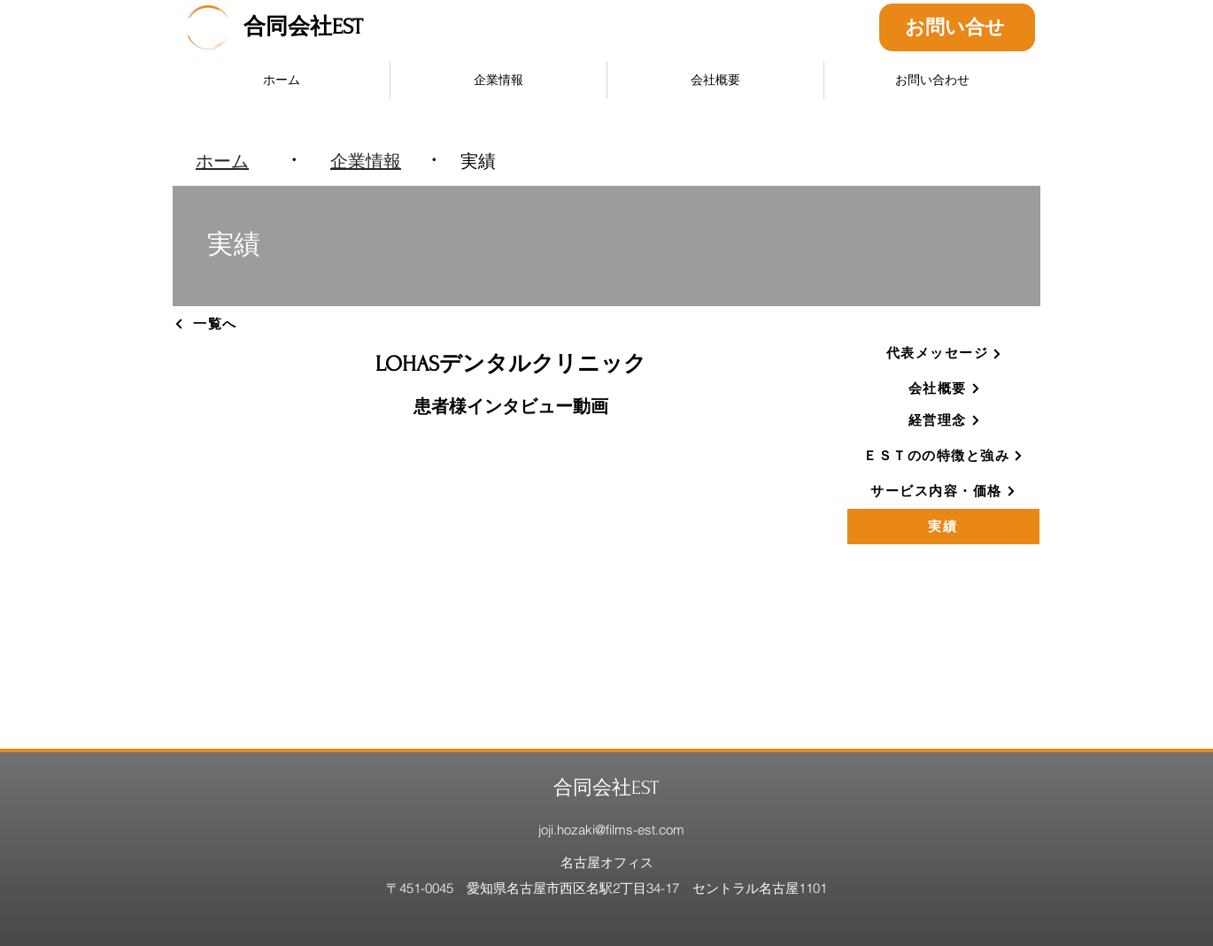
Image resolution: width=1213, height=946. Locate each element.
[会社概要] (944, 388)
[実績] (943, 526)
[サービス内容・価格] (943, 491)
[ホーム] (222, 161)
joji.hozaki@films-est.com (611, 829)
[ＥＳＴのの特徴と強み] (943, 455)
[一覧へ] (235, 324)
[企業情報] (365, 161)
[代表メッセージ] (944, 354)
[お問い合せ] (957, 27)
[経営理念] (944, 420)
